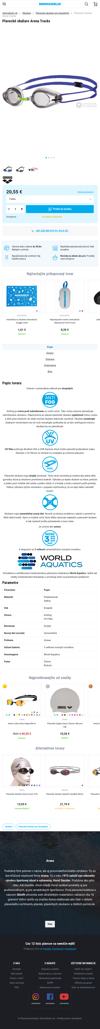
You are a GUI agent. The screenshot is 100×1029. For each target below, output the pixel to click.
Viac (50, 924)
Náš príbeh (16, 973)
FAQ (16, 987)
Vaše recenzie (16, 982)
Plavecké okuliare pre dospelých (52, 13)
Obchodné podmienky (50, 978)
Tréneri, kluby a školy (83, 978)
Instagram (70, 948)
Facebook (58, 948)
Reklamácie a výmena (50, 973)
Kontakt (17, 969)
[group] (22, 308)
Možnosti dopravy (86, 192)
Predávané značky (83, 973)
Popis (50, 347)
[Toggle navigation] (4, 4)
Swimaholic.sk (9, 13)
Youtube (47, 948)
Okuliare (26, 13)
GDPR (50, 982)
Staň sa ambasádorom (83, 987)
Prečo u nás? (16, 978)
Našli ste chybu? (83, 969)
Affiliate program (83, 982)
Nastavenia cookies (50, 987)
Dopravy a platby (50, 969)
